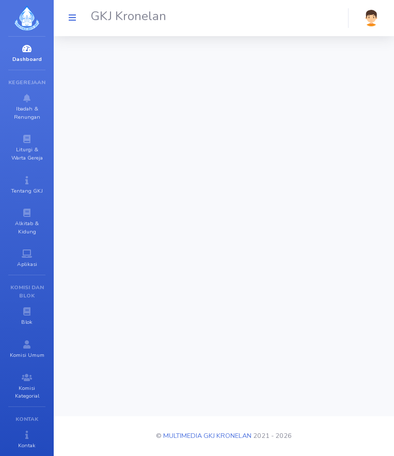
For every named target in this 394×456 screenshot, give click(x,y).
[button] (371, 18)
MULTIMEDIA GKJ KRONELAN (207, 436)
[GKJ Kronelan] (72, 18)
